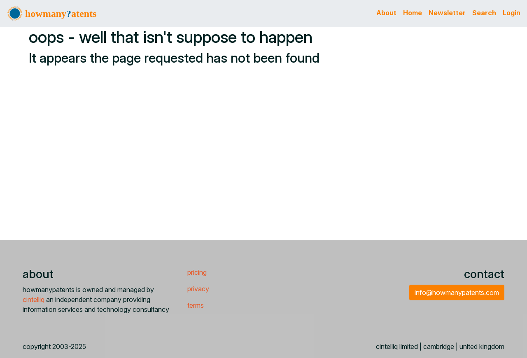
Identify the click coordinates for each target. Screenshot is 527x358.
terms (195, 305)
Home (412, 13)
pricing (197, 272)
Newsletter (447, 13)
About (386, 13)
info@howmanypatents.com (457, 292)
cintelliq (33, 299)
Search (484, 13)
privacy (198, 289)
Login (511, 13)
